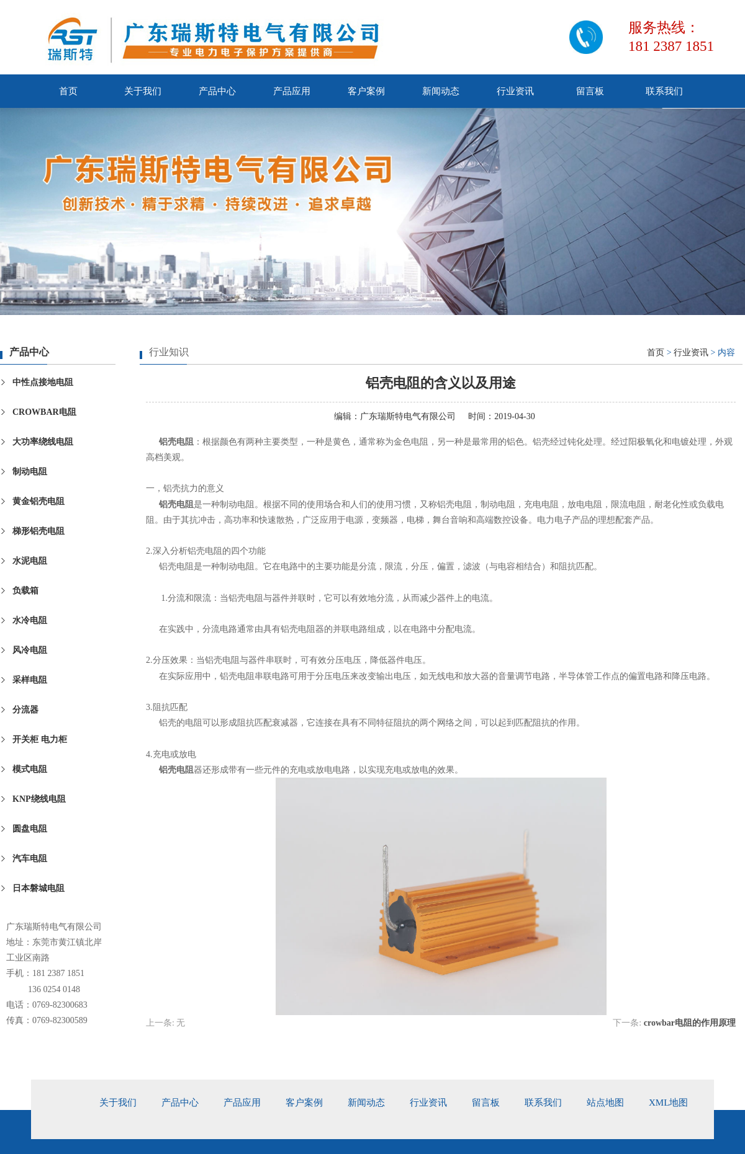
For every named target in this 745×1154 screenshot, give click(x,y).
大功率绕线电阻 (42, 441)
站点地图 (605, 1102)
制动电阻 (29, 471)
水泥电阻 (29, 561)
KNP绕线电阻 (39, 799)
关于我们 (142, 91)
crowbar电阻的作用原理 (690, 1023)
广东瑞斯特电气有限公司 (408, 416)
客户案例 (366, 91)
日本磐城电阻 (38, 888)
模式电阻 (29, 769)
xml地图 (668, 1102)
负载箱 (25, 590)
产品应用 (291, 91)
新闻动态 (440, 91)
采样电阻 (29, 680)
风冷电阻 (29, 650)
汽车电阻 (29, 858)
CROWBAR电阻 (44, 412)
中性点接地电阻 (42, 382)
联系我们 (664, 91)
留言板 (590, 91)
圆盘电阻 (29, 828)
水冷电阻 (29, 620)
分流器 (25, 709)
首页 (68, 91)
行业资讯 (515, 91)
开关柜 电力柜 (39, 739)
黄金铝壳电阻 (38, 501)
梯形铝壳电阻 (38, 531)
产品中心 (217, 91)
